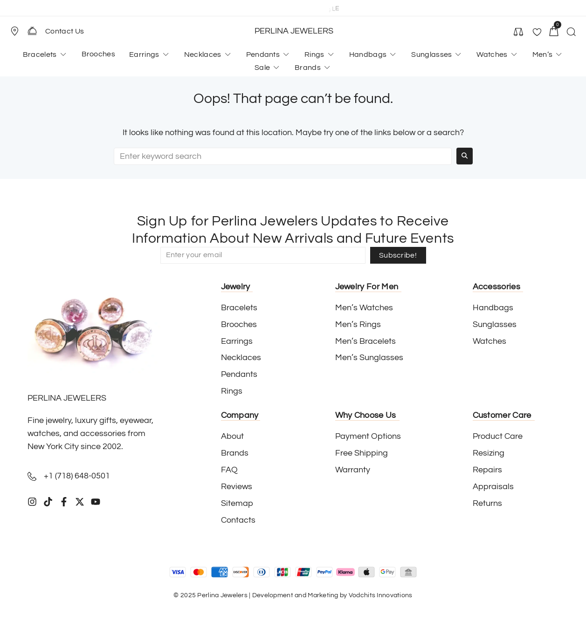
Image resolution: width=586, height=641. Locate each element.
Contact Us (64, 31)
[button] (19, 31)
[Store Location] (14, 31)
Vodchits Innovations (381, 595)
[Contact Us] (32, 30)
